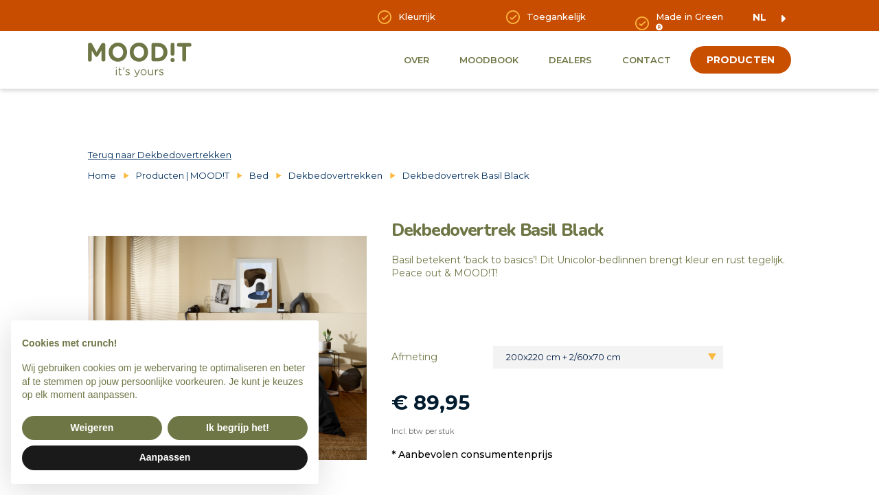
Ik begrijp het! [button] (237, 427)
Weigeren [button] (92, 427)
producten (741, 60)
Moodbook (488, 59)
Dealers (570, 59)
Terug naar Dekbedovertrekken (159, 154)
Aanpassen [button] (165, 457)
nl (759, 17)
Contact (646, 59)
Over (416, 59)
